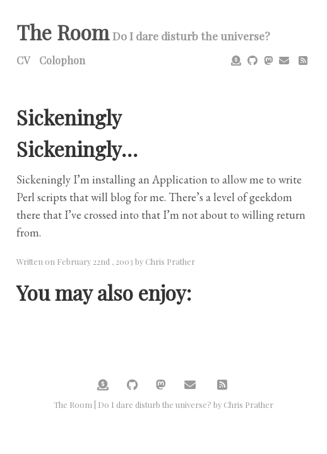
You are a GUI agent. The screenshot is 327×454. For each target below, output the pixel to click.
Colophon (62, 60)
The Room (62, 31)
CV (23, 60)
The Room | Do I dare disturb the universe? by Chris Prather (163, 404)
